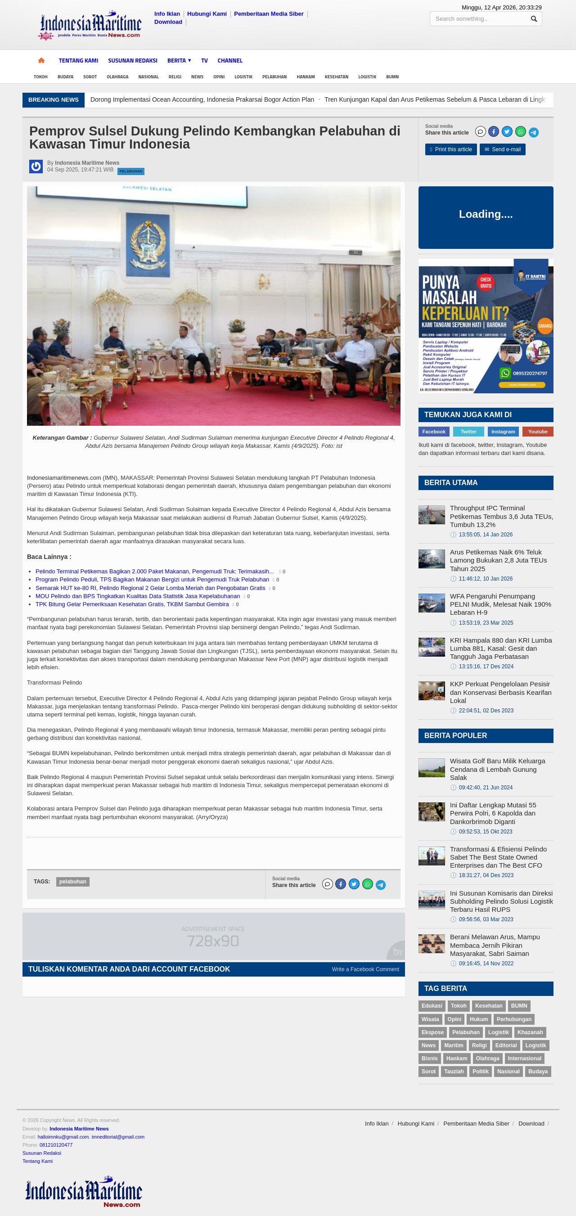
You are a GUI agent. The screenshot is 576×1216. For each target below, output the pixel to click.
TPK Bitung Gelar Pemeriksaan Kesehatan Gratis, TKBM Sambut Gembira (132, 604)
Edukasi (432, 1006)
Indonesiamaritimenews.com (64, 477)
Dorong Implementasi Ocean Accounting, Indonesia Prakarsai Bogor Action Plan (419, 99)
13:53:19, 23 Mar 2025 (481, 623)
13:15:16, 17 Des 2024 (481, 666)
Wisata (430, 1019)
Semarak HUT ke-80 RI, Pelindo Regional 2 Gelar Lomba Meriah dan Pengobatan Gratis (151, 588)
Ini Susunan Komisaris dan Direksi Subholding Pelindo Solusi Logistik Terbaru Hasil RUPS (501, 901)
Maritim (454, 1045)
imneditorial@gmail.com (118, 1136)
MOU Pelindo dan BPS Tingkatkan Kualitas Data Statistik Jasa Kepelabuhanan (138, 596)
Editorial (506, 1045)
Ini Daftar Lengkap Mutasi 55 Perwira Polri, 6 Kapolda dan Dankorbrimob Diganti (493, 813)
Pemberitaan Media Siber (269, 13)
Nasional (148, 76)
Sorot (90, 76)
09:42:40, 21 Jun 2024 (481, 787)
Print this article (451, 149)
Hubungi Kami (207, 13)
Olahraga (117, 76)
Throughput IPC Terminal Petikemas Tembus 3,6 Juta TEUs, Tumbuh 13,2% (502, 516)
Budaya (65, 76)
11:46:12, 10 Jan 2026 (481, 579)
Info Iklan (167, 13)
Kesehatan (337, 76)
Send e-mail (503, 149)
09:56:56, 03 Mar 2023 (481, 919)
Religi (175, 76)
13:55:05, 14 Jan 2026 (481, 534)
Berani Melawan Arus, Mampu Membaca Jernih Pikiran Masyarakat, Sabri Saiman (495, 945)
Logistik (243, 76)
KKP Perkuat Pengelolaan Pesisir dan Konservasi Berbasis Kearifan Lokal (501, 692)
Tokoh (41, 76)
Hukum (479, 1019)
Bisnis (430, 1058)
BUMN (392, 76)
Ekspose (433, 1032)
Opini (219, 76)
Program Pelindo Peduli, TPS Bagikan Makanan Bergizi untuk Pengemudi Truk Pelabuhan (152, 579)
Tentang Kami (78, 60)
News (197, 76)
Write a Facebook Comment (365, 969)
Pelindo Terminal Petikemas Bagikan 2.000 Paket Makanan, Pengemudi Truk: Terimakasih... (156, 571)
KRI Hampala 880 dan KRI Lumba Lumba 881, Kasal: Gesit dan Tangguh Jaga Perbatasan (501, 648)
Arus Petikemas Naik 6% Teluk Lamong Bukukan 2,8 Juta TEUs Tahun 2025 (498, 560)
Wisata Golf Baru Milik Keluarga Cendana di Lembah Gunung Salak (497, 769)
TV (204, 60)
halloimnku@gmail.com (63, 1136)
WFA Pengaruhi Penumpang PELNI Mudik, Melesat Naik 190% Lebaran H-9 (500, 604)
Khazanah (530, 1032)
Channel (230, 60)
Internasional (525, 1058)
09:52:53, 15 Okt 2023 (481, 832)
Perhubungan (514, 1019)
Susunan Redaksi (133, 60)
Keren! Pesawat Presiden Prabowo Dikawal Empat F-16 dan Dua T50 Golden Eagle (180, 99)
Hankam (306, 76)
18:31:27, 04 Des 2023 (481, 875)
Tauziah (454, 1071)
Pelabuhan (274, 76)
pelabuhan (72, 881)
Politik (480, 1071)
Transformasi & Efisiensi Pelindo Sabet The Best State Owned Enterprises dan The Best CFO (498, 857)
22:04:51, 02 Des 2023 (481, 710)
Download (168, 21)
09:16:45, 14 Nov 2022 (481, 963)
